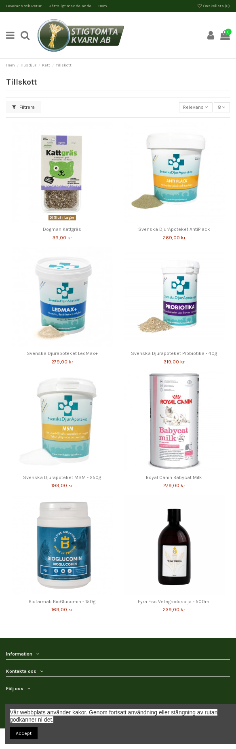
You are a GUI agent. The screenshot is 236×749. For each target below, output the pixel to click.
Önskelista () (213, 6)
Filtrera (23, 107)
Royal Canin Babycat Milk (174, 477)
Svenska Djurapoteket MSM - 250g (62, 477)
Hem (102, 6)
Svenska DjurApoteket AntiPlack (174, 229)
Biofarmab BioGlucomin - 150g (62, 601)
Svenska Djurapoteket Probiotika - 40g (174, 353)
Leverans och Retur (24, 6)
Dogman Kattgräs (62, 229)
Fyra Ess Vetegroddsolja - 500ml (174, 601)
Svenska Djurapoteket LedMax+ (62, 353)
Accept (24, 733)
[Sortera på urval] (196, 107)
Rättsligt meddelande (70, 6)
